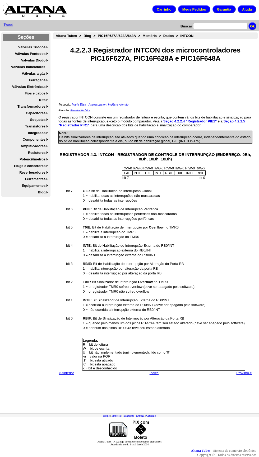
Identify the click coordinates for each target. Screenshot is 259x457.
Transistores (35, 126)
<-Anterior (66, 373)
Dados (168, 36)
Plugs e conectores (29, 166)
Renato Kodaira (80, 110)
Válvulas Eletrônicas (28, 87)
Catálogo (151, 415)
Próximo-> (244, 373)
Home (106, 415)
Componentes (34, 139)
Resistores (36, 153)
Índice (154, 373)
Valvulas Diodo (33, 60)
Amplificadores (33, 146)
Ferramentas (35, 179)
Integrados (36, 133)
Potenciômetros (32, 159)
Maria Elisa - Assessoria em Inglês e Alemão (100, 104)
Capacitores (35, 113)
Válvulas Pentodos (30, 54)
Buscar (186, 26)
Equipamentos (34, 186)
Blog (41, 192)
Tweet (8, 25)
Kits (42, 100)
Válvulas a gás (34, 73)
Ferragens (37, 80)
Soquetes (38, 120)
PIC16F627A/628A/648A (117, 36)
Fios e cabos (35, 93)
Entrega (140, 415)
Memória (149, 36)
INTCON (186, 36)
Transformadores (31, 106)
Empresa (116, 415)
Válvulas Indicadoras (28, 67)
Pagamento (128, 415)
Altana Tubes (66, 36)
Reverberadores (32, 172)
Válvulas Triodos (31, 47)
